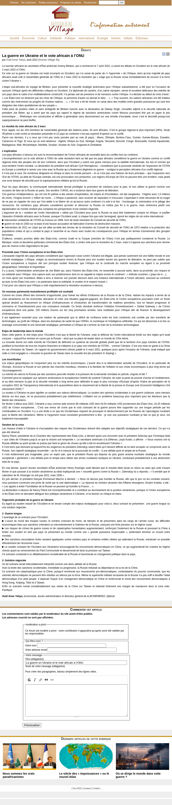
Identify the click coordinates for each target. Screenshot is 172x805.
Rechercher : (91, 2)
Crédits (96, 794)
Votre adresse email (36, 649)
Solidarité (56, 38)
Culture (42, 38)
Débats (127, 38)
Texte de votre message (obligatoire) (45, 666)
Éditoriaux (142, 38)
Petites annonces (48, 2)
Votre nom (30, 645)
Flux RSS (77, 794)
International (86, 38)
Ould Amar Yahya (15, 59)
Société (14, 38)
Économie (28, 38)
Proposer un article (70, 2)
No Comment (28, 2)
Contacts (87, 794)
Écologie (102, 38)
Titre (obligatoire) (34, 659)
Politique (70, 38)
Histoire (116, 38)
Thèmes (14, 2)
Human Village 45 (49, 59)
